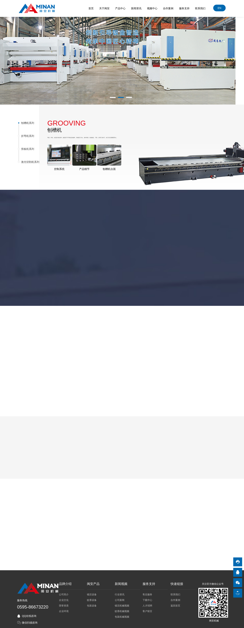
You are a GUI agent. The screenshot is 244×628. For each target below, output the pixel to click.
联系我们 (200, 8)
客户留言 (147, 610)
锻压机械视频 (122, 604)
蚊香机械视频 (122, 610)
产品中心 (120, 8)
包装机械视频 (122, 615)
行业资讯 (119, 593)
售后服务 (147, 593)
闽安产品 (93, 582)
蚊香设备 (92, 598)
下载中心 (147, 598)
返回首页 (175, 604)
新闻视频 (121, 582)
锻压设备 (92, 593)
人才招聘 (147, 604)
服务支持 (184, 8)
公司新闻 (119, 598)
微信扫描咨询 (29, 621)
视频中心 (152, 8)
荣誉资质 (64, 604)
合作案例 (168, 8)
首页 (91, 8)
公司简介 (64, 593)
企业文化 (64, 598)
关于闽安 (104, 8)
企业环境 (64, 610)
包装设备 (92, 604)
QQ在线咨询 (29, 614)
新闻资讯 (136, 8)
